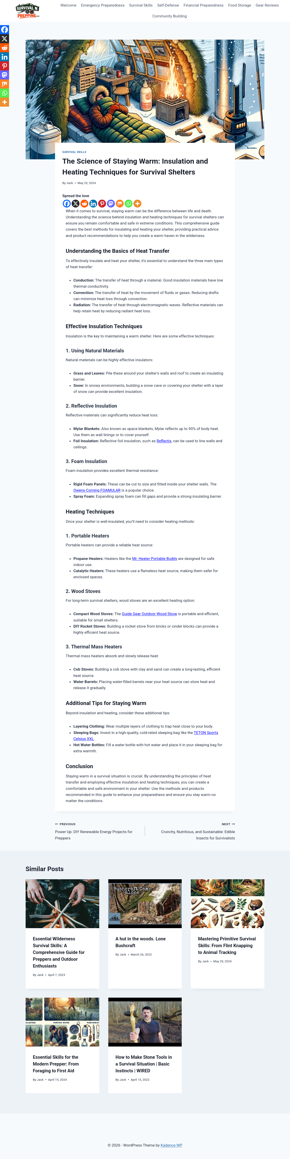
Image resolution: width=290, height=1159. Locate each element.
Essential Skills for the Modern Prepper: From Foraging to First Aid (56, 1063)
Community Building (169, 16)
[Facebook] (67, 204)
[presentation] (62, 903)
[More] (137, 204)
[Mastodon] (111, 204)
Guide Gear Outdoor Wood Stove (149, 614)
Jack (69, 183)
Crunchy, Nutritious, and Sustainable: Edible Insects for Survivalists (192, 830)
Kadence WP (171, 1145)
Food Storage (239, 5)
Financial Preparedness (203, 5)
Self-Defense (168, 5)
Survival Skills (140, 5)
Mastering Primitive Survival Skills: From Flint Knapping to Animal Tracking (227, 945)
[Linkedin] (93, 204)
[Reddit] (84, 204)
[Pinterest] (102, 204)
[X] (76, 204)
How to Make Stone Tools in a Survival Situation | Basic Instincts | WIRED (144, 1063)
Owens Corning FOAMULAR (97, 490)
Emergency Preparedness (103, 5)
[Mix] (120, 204)
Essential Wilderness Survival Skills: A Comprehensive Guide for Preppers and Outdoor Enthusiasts (59, 952)
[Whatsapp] (129, 204)
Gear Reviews (267, 5)
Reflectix (164, 441)
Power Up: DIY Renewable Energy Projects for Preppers (98, 830)
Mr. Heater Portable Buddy (154, 558)
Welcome (68, 5)
